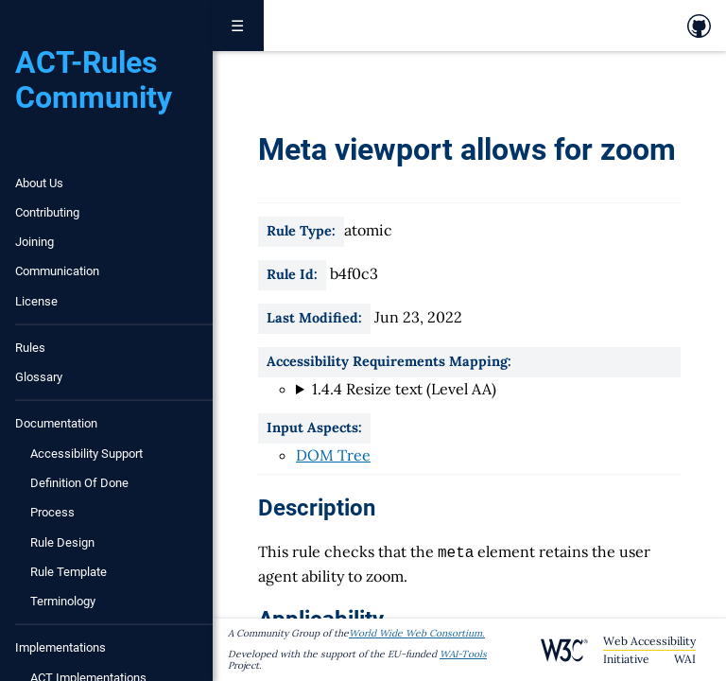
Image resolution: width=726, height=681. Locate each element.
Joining (34, 242)
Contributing (47, 212)
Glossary (38, 377)
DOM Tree (333, 454)
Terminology (62, 601)
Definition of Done (79, 483)
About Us (39, 183)
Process (52, 512)
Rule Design (62, 542)
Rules (30, 347)
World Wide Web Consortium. (417, 633)
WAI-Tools (463, 654)
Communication (57, 271)
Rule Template (68, 572)
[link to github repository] (699, 26)
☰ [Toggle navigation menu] (238, 25)
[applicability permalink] (248, 618)
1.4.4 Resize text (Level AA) (404, 388)
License (36, 301)
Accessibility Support (86, 453)
